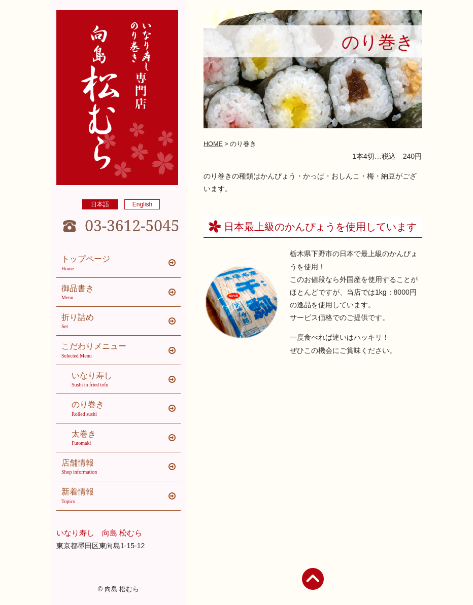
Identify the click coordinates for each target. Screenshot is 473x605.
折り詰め (121, 321)
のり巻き (126, 408)
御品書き (121, 292)
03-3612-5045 (132, 225)
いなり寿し (126, 379)
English (142, 204)
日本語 (100, 204)
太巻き (126, 438)
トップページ (121, 263)
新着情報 (121, 496)
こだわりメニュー (121, 350)
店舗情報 (121, 467)
